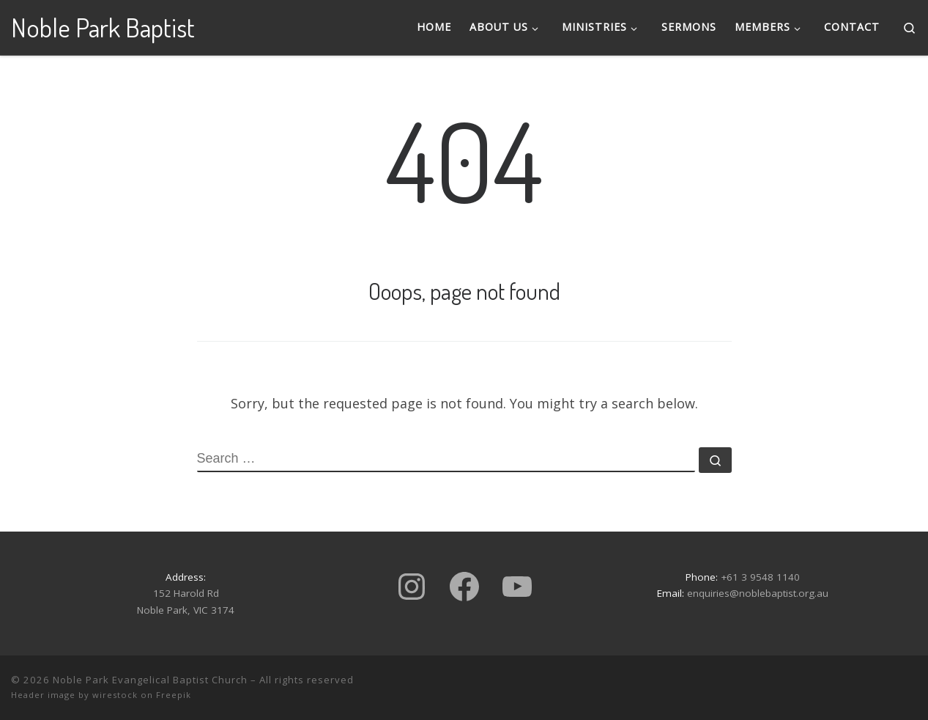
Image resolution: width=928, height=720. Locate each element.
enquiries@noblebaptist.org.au (757, 593)
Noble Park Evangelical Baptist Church (150, 679)
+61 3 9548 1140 (760, 577)
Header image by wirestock (74, 694)
